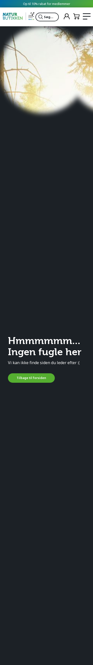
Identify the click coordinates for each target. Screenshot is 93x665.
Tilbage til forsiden (31, 378)
